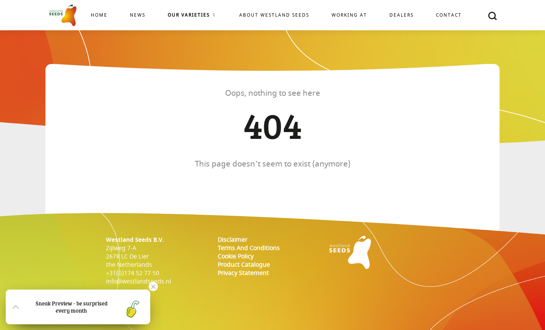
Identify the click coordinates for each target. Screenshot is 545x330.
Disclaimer (232, 240)
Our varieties (189, 15)
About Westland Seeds (274, 15)
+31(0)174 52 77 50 (132, 273)
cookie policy (236, 256)
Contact (449, 15)
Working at (349, 15)
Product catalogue (244, 265)
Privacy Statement (243, 273)
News (137, 15)
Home (99, 15)
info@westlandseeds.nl (138, 281)
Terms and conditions (249, 248)
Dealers (401, 15)
